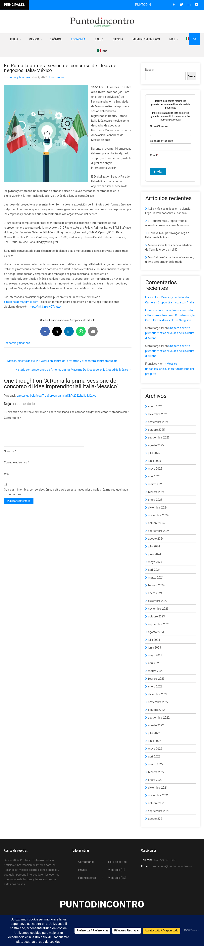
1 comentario (57, 77)
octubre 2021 (156, 803)
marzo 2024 (155, 577)
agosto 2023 (156, 632)
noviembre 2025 (158, 422)
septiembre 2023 (159, 624)
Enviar (158, 171)
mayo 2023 (155, 655)
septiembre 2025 (159, 437)
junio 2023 (154, 647)
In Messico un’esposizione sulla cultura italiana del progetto (169, 368)
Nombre (10, 456)
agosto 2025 (156, 445)
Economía (78, 39)
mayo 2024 (155, 562)
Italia (14, 39)
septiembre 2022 (159, 717)
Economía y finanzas (17, 77)
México (34, 39)
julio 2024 (154, 546)
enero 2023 (155, 686)
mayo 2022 (155, 748)
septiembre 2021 (159, 811)
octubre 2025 (156, 429)
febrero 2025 (156, 492)
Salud (99, 39)
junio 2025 (154, 460)
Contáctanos (86, 861)
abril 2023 (154, 663)
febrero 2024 (156, 585)
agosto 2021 (156, 818)
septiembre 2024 (159, 530)
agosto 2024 (156, 538)
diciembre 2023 (158, 600)
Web (7, 478)
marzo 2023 (155, 670)
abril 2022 (154, 756)
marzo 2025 (155, 484)
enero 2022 (155, 779)
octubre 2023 (156, 616)
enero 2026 (155, 406)
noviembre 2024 (158, 515)
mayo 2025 (155, 468)
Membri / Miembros (146, 39)
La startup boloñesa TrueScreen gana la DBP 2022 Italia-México (56, 395)
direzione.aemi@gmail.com (21, 301)
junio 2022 (154, 741)
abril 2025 (154, 476)
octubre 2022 (156, 709)
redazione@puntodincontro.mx (172, 866)
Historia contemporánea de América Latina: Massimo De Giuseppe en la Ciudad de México (73, 369)
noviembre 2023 (158, 608)
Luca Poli (150, 297)
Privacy (82, 869)
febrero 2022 (156, 772)
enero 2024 (155, 593)
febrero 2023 (156, 678)
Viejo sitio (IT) (116, 869)
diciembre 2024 (158, 507)
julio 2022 (154, 733)
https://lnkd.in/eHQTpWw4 (45, 306)
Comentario (12, 417)
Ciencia (118, 39)
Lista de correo (117, 861)
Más (172, 39)
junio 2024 (154, 554)
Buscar (149, 69)
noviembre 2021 (158, 795)
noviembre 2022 (158, 702)
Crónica (56, 39)
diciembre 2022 (158, 694)
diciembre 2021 (158, 787)
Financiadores (87, 877)
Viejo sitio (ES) (117, 877)
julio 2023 (154, 639)
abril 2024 (154, 569)
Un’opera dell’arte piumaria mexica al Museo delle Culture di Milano (169, 333)
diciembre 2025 (158, 414)
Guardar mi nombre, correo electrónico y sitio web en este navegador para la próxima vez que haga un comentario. (66, 497)
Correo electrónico (16, 467)
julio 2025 (154, 453)
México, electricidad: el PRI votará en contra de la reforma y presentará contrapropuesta (61, 360)
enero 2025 (155, 499)
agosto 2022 (156, 725)
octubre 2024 (156, 523)
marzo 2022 (155, 764)
